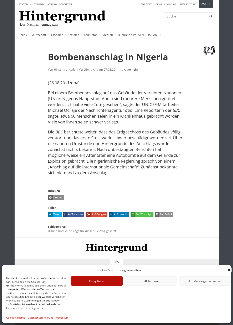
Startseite (146, 4)
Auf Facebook (73, 214)
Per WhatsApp (141, 214)
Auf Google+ (96, 214)
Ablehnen (151, 281)
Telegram (39, 4)
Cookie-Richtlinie (15, 317)
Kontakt (171, 4)
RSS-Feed (23, 4)
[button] (229, 270)
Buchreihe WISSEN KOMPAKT (138, 35)
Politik (23, 35)
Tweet (54, 214)
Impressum (62, 317)
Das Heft (206, 4)
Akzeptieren (96, 281)
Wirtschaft (39, 35)
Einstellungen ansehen (205, 281)
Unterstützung (187, 4)
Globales (57, 35)
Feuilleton (91, 35)
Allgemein (131, 69)
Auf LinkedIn (118, 214)
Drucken (55, 197)
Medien (107, 35)
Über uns (159, 4)
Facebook (51, 4)
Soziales (73, 35)
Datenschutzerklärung (40, 317)
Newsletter (65, 4)
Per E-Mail (163, 214)
